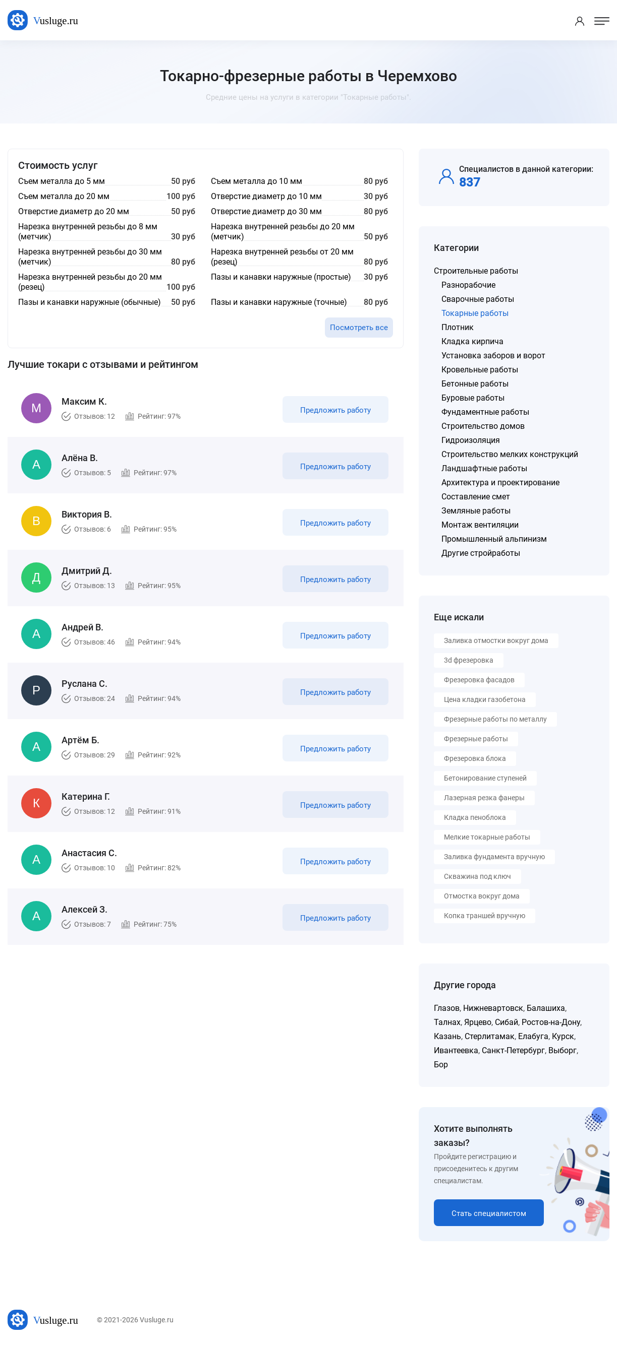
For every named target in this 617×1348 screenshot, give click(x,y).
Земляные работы (476, 511)
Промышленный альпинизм (494, 539)
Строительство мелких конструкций (509, 454)
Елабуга (533, 1036)
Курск (563, 1036)
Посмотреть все (359, 327)
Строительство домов (483, 426)
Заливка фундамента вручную (494, 857)
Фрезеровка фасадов (479, 680)
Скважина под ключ (477, 876)
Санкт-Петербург (513, 1050)
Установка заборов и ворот (493, 355)
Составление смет (475, 496)
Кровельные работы (479, 369)
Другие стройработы (480, 553)
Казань (447, 1036)
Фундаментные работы (485, 412)
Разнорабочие (468, 285)
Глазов (447, 1008)
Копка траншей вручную (484, 916)
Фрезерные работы (476, 739)
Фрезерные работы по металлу (495, 719)
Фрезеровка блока (475, 758)
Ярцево (477, 1022)
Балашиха (546, 1008)
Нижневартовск (493, 1008)
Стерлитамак (490, 1036)
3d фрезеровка (468, 660)
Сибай (506, 1022)
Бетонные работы (475, 384)
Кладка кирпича (472, 341)
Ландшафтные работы (484, 468)
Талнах (447, 1022)
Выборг (562, 1050)
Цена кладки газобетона (485, 699)
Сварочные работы (477, 299)
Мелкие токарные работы (487, 837)
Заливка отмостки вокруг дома (496, 640)
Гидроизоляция (470, 440)
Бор (441, 1064)
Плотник (457, 327)
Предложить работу (335, 410)
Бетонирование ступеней (485, 778)
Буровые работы (472, 398)
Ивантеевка (456, 1050)
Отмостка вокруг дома (482, 896)
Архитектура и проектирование (500, 482)
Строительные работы (476, 271)
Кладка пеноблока (475, 817)
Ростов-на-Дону (551, 1022)
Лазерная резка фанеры (484, 798)
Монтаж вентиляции (480, 525)
